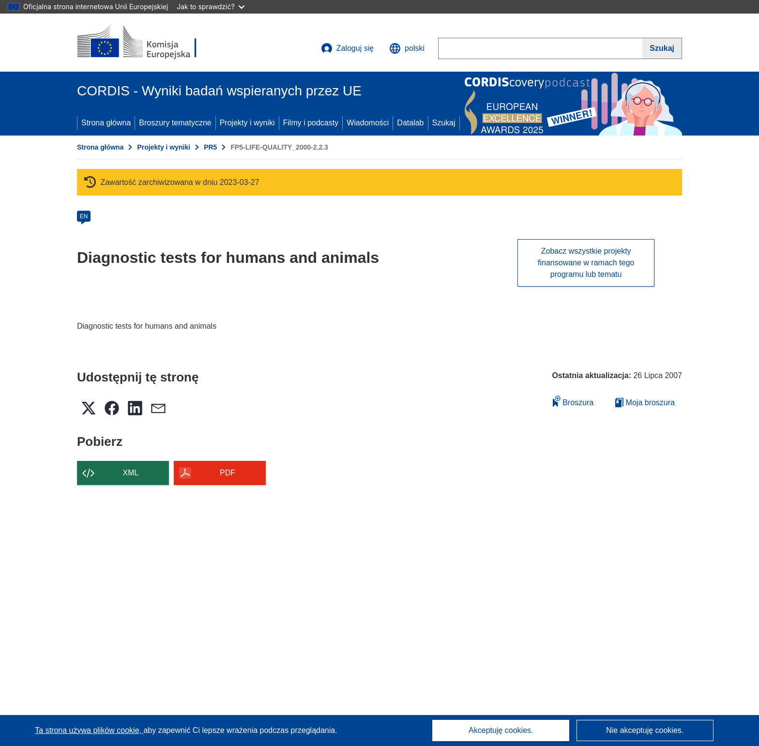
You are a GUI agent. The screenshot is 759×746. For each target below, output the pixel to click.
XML (131, 473)
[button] (406, 48)
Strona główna (106, 123)
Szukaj (443, 123)
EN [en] (84, 216)
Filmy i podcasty (311, 123)
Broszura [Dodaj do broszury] (573, 401)
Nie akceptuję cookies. (644, 730)
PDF (227, 473)
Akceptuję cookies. (501, 730)
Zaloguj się (347, 48)
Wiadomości (368, 123)
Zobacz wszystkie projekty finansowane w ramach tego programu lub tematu (586, 262)
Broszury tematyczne (175, 123)
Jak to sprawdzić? (210, 6)
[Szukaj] (662, 48)
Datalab (410, 123)
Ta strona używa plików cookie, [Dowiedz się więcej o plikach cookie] (89, 730)
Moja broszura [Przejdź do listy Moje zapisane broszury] (645, 402)
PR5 (210, 147)
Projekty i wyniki (247, 123)
